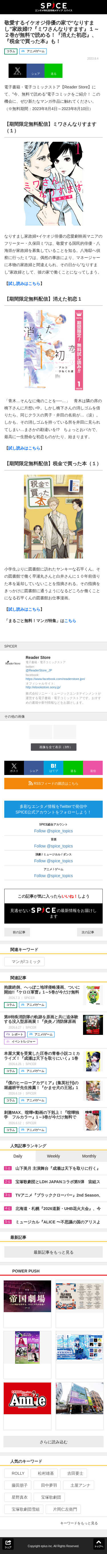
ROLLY (16, 1473)
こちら (70, 620)
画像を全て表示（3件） (53, 747)
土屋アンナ (78, 1485)
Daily (17, 1156)
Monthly (89, 1156)
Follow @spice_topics (53, 831)
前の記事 (17, 932)
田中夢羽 (46, 1485)
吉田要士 (72, 1473)
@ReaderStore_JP (39, 670)
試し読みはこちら (24, 283)
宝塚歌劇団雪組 (23, 1509)
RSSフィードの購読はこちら (63, 783)
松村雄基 (43, 1473)
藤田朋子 (17, 1485)
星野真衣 (17, 1497)
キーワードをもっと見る (81, 1523)
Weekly (53, 1156)
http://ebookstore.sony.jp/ (43, 687)
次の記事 (90, 932)
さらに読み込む (69, 1442)
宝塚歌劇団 (48, 1497)
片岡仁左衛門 (62, 1509)
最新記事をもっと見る (66, 1252)
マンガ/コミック (24, 961)
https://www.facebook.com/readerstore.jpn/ (55, 679)
